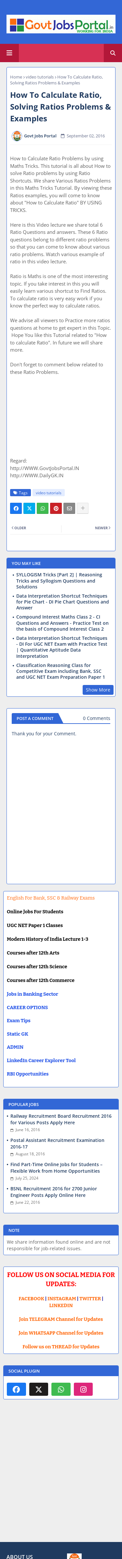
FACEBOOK (31, 1299)
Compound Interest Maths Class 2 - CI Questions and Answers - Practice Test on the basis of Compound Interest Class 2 (62, 623)
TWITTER (90, 1299)
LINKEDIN (61, 1305)
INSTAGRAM (61, 1299)
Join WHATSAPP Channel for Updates (61, 1333)
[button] (113, 53)
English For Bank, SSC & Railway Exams (51, 898)
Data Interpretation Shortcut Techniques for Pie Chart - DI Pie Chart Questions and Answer (62, 602)
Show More (98, 690)
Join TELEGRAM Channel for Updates (61, 1319)
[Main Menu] (9, 53)
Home (16, 77)
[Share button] (82, 508)
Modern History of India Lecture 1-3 (47, 939)
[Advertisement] (61, 1475)
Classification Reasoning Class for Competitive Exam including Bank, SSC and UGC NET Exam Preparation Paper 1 (60, 671)
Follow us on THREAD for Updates (60, 1347)
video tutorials (40, 77)
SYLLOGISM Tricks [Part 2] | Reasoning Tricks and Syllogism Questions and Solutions (59, 580)
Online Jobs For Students (35, 912)
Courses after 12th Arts (33, 953)
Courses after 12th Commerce (41, 980)
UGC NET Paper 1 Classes (35, 925)
